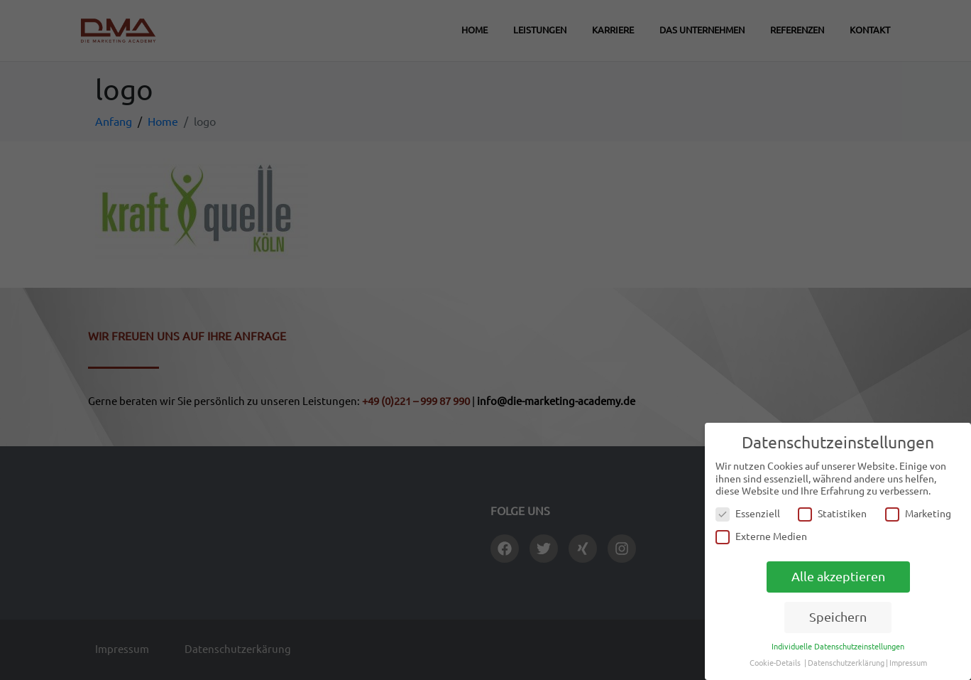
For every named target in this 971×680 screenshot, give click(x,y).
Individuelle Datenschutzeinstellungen (838, 646)
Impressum (908, 663)
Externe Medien (761, 537)
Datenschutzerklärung (846, 663)
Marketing (918, 514)
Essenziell (747, 514)
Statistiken (832, 514)
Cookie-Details (775, 663)
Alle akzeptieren (838, 576)
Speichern (838, 617)
